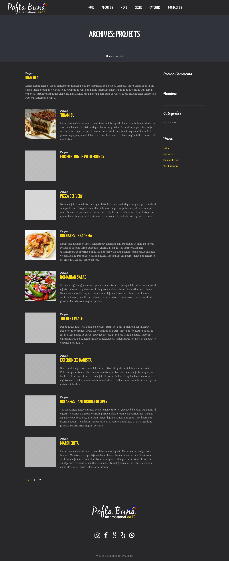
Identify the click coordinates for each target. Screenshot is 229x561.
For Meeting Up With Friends (82, 156)
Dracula (32, 78)
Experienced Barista (76, 360)
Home (109, 56)
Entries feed (169, 154)
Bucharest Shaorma (76, 236)
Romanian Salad (73, 277)
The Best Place (71, 319)
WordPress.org (170, 166)
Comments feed (171, 160)
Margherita (69, 443)
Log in (166, 148)
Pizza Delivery (71, 196)
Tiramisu (67, 115)
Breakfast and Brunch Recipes (83, 401)
